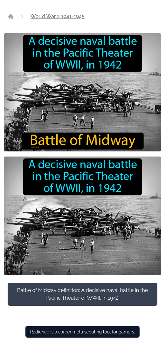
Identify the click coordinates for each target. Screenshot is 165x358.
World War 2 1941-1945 (58, 16)
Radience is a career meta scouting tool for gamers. (82, 331)
